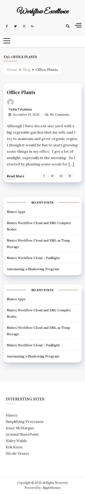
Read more (15, 176)
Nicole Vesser (17, 453)
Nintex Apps (16, 212)
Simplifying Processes (25, 421)
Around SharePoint (22, 434)
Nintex (11, 415)
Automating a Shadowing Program (33, 269)
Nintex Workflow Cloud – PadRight (33, 258)
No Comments (59, 114)
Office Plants (21, 92)
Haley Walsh (16, 440)
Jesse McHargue (20, 428)
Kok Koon (14, 447)
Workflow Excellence (42, 11)
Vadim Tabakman (20, 109)
